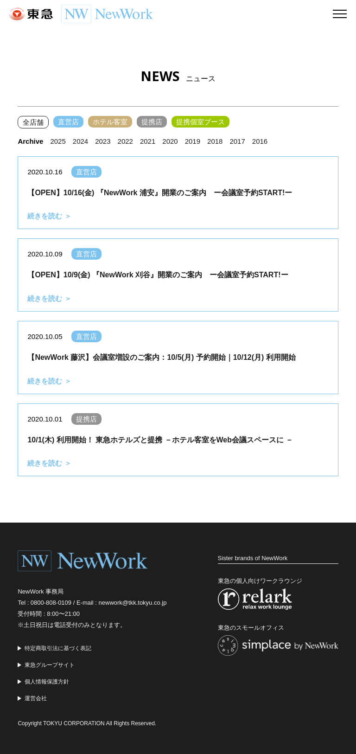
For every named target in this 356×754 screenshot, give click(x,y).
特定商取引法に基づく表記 (58, 648)
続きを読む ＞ (49, 216)
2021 (147, 141)
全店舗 (33, 122)
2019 (192, 141)
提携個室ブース (200, 122)
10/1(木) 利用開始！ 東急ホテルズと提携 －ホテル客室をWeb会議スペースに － (160, 440)
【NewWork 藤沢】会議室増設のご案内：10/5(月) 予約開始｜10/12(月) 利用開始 (161, 357)
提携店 (151, 122)
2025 (57, 141)
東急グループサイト (50, 665)
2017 (237, 141)
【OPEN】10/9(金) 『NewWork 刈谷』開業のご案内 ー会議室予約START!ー (157, 275)
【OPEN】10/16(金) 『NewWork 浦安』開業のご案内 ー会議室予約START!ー (159, 193)
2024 (80, 141)
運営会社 (36, 698)
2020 (170, 141)
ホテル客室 (110, 122)
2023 (102, 141)
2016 (259, 141)
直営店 (68, 122)
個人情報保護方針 (47, 681)
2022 (125, 141)
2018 (214, 141)
